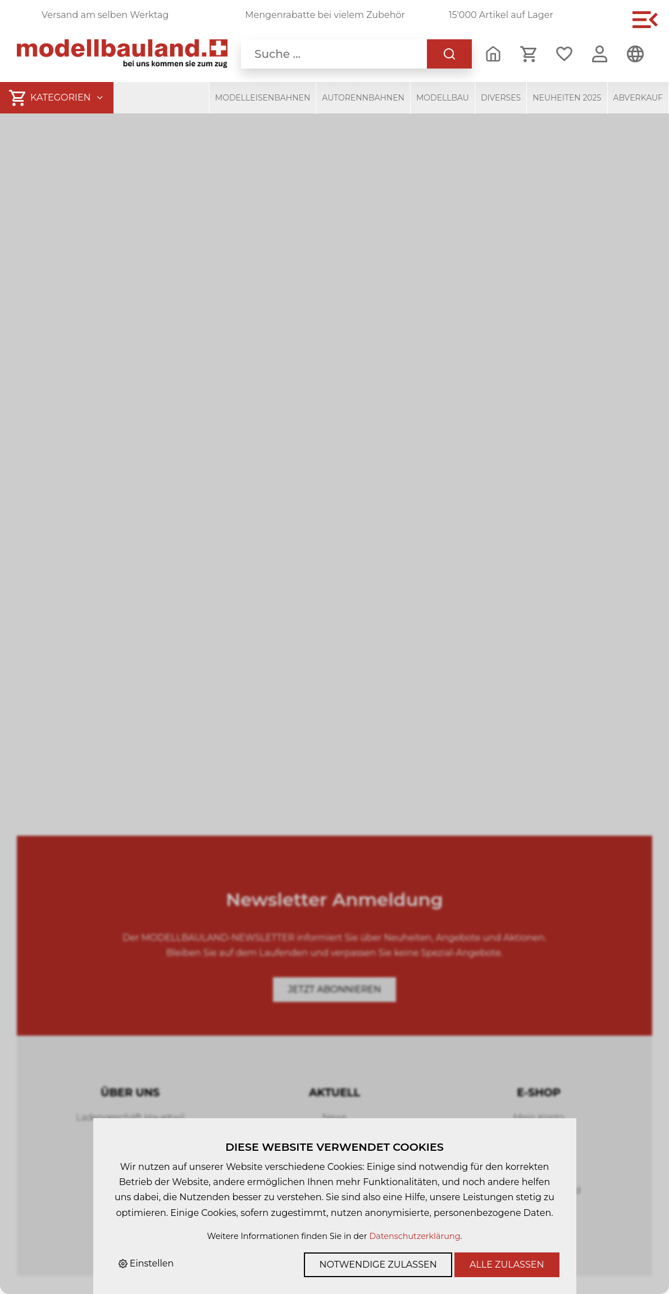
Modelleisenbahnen (263, 98)
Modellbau (442, 98)
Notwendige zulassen (377, 1264)
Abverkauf (638, 98)
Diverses (501, 98)
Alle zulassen (507, 1264)
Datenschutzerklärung (414, 1236)
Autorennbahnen (363, 98)
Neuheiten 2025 (567, 98)
